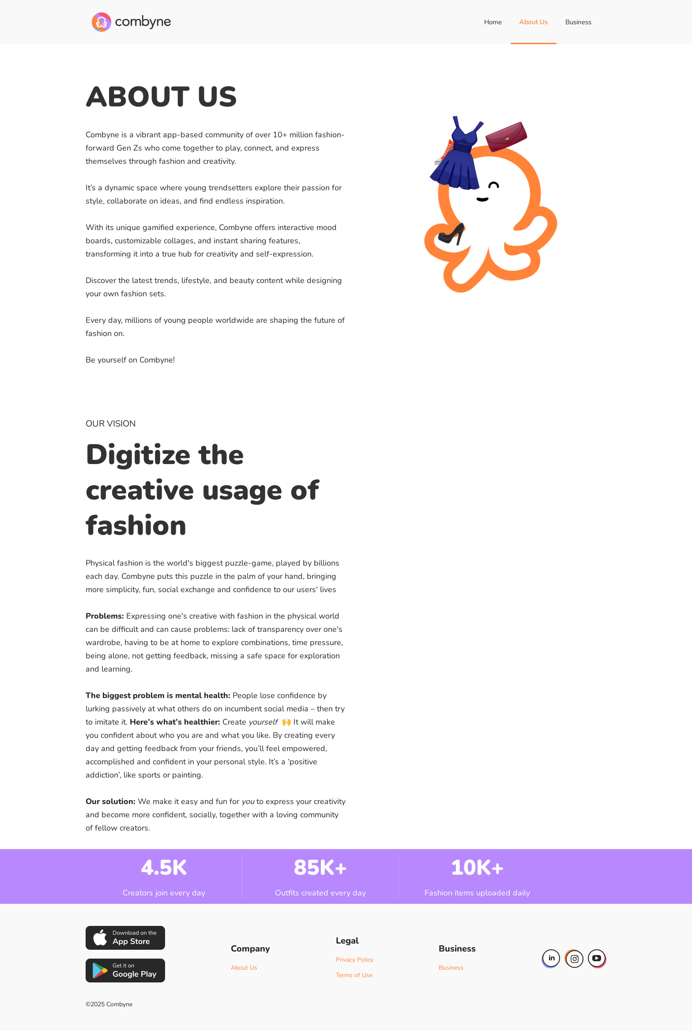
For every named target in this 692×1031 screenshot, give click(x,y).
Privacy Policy (354, 959)
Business (578, 22)
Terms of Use (354, 975)
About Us (533, 22)
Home (493, 22)
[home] (131, 22)
